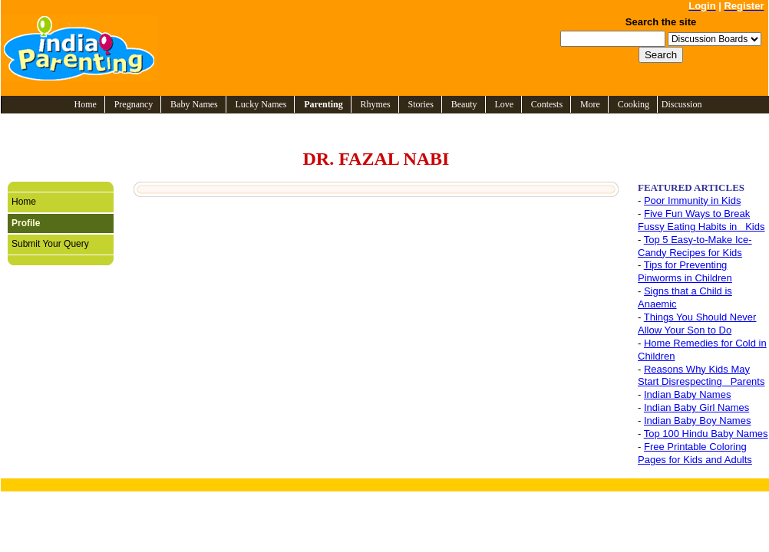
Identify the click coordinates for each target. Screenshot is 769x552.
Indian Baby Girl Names (696, 407)
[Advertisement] (365, 48)
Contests (547, 104)
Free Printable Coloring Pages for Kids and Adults (695, 453)
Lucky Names (261, 104)
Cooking (633, 104)
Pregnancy (133, 104)
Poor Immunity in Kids (692, 200)
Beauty (464, 104)
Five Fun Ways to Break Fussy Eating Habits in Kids (701, 220)
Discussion (682, 104)
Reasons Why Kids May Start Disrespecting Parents (701, 375)
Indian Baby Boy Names (697, 420)
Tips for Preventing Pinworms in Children (685, 271)
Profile (26, 223)
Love (503, 104)
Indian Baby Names (687, 394)
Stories (421, 104)
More (590, 104)
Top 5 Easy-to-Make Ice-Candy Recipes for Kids (695, 246)
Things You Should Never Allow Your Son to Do (697, 323)
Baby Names (194, 104)
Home (85, 104)
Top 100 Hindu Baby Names (706, 433)
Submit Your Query (50, 243)
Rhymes (375, 104)
